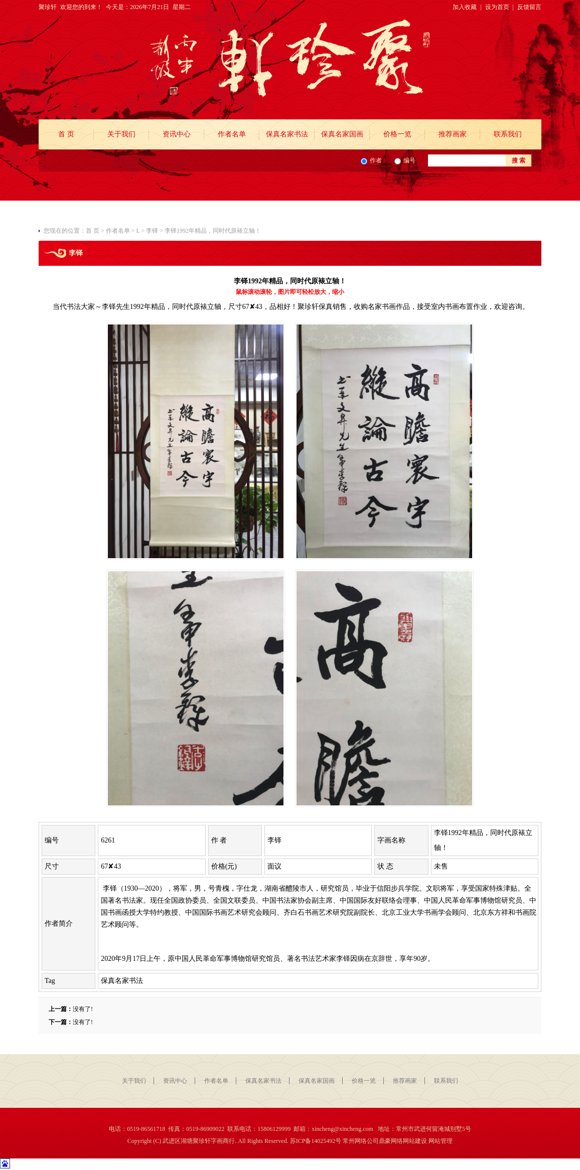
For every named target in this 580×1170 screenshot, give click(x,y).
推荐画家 (453, 134)
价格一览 (397, 134)
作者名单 (232, 134)
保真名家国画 (342, 134)
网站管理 (440, 1140)
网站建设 (415, 1140)
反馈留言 (529, 7)
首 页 (66, 134)
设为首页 (497, 7)
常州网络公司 (361, 1140)
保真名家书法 (287, 134)
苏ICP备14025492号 (316, 1140)
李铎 (152, 230)
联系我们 (508, 134)
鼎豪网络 (391, 1140)
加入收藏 (465, 7)
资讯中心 (177, 134)
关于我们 (121, 134)
